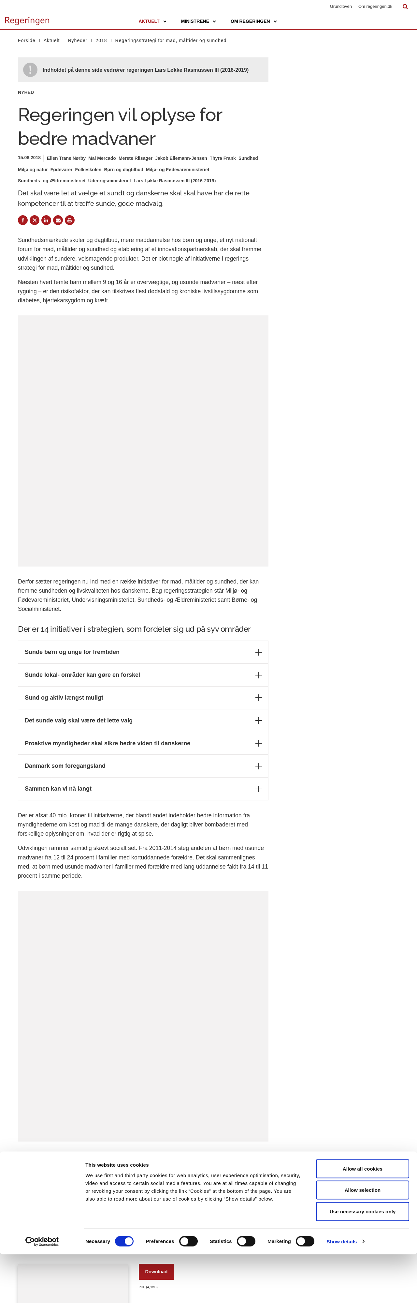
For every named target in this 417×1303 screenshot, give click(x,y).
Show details (342, 1290)
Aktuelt (148, 21)
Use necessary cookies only (363, 1260)
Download (156, 1078)
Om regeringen (250, 21)
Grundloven (341, 6)
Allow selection (363, 1239)
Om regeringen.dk (375, 6)
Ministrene (195, 21)
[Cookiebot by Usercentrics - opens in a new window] (42, 1290)
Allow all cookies (363, 1217)
